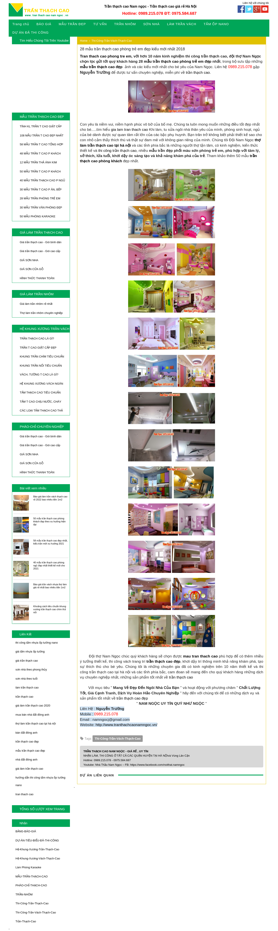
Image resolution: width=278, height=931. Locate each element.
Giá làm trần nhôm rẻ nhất (36, 303)
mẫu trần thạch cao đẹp (30, 750)
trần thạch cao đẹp (27, 741)
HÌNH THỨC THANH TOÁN (37, 278)
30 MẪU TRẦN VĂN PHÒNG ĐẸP (41, 207)
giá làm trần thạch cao (29, 768)
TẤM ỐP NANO (216, 24)
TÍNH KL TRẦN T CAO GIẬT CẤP (41, 126)
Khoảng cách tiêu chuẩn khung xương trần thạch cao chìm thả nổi (49, 609)
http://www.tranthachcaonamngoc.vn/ (126, 725)
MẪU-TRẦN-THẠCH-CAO (31, 876)
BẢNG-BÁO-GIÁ (25, 831)
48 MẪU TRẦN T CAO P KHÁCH (40, 153)
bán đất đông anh (26, 732)
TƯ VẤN (100, 24)
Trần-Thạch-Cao (25, 921)
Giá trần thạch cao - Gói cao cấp (40, 251)
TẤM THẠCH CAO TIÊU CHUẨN (40, 392)
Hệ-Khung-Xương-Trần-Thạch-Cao (37, 849)
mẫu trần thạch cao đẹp (101, 67)
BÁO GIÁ (43, 24)
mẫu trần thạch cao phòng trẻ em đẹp (177, 61)
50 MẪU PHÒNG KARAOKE (37, 216)
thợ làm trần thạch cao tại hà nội (35, 723)
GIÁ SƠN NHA (29, 260)
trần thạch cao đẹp (163, 661)
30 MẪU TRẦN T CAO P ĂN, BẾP (41, 189)
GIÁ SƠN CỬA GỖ (31, 269)
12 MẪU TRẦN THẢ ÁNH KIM (38, 162)
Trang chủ (20, 24)
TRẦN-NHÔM (24, 894)
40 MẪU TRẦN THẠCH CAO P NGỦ (42, 180)
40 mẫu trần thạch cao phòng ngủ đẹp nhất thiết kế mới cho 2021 (49, 565)
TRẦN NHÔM (125, 24)
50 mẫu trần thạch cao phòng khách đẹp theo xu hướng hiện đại (49, 521)
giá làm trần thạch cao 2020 (32, 705)
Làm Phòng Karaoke (28, 867)
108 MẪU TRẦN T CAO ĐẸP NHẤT (41, 135)
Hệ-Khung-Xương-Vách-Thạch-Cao (37, 858)
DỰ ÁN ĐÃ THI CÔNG (30, 32)
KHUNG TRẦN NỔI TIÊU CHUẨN (41, 365)
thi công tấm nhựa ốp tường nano (36, 642)
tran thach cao (24, 794)
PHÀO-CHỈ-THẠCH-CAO (31, 885)
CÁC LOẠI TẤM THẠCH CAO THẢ (41, 410)
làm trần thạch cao (27, 687)
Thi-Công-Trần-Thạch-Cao (31, 903)
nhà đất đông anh (26, 759)
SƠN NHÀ (151, 24)
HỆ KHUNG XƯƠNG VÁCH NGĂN (41, 383)
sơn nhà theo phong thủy (31, 669)
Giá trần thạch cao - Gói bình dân (40, 242)
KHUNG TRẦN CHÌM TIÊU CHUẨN (42, 356)
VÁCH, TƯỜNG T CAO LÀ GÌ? (39, 374)
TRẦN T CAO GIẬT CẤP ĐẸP (38, 347)
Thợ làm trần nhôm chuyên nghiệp (41, 313)
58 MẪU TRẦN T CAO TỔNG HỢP (41, 144)
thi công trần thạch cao (117, 150)
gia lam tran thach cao (129, 129)
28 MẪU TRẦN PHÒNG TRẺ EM (40, 198)
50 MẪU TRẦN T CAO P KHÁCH (40, 171)
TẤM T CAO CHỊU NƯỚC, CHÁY (40, 401)
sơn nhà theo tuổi (26, 678)
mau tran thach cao (200, 656)
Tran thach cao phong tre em (105, 56)
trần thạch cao (24, 696)
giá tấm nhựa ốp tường (30, 651)
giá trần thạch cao (26, 660)
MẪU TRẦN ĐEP (72, 24)
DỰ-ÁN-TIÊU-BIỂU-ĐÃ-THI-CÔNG (37, 840)
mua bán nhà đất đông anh (32, 714)
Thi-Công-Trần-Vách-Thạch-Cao (35, 912)
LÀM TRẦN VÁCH (181, 24)
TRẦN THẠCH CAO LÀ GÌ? (37, 338)
